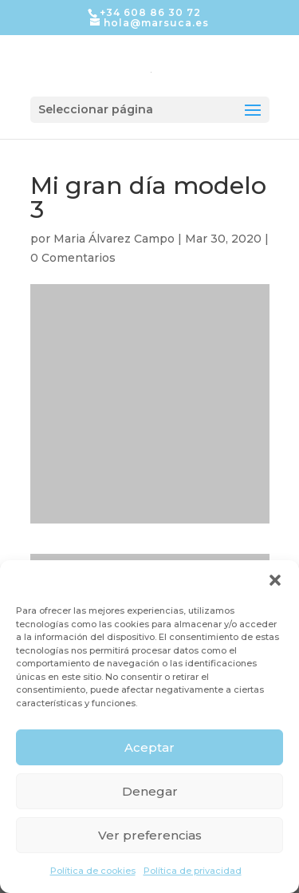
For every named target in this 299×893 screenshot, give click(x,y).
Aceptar (149, 747)
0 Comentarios (73, 258)
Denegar (150, 791)
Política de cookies (93, 870)
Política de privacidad (193, 870)
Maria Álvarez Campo (114, 238)
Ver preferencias (150, 835)
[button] (275, 580)
